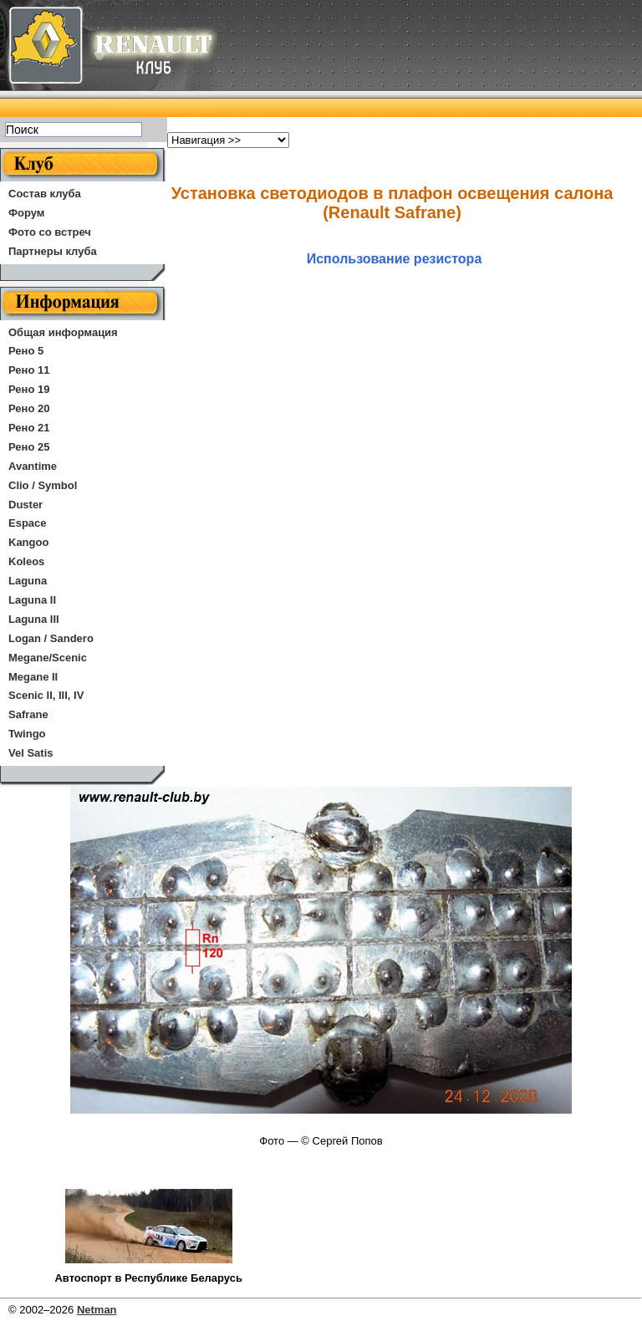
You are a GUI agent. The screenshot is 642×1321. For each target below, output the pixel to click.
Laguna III (33, 619)
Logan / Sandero (51, 638)
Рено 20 (28, 408)
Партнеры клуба (52, 251)
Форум (26, 213)
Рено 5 (25, 350)
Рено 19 (28, 389)
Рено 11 (28, 370)
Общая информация (63, 332)
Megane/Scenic (47, 657)
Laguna (27, 580)
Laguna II (32, 600)
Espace (27, 523)
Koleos (26, 561)
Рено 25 (28, 447)
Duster (25, 504)
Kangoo (28, 542)
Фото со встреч (49, 232)
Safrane (28, 714)
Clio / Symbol (42, 485)
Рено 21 (28, 427)
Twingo (27, 733)
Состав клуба (44, 193)
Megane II (33, 677)
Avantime (32, 466)
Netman (97, 1309)
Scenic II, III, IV (46, 695)
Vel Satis (30, 753)
